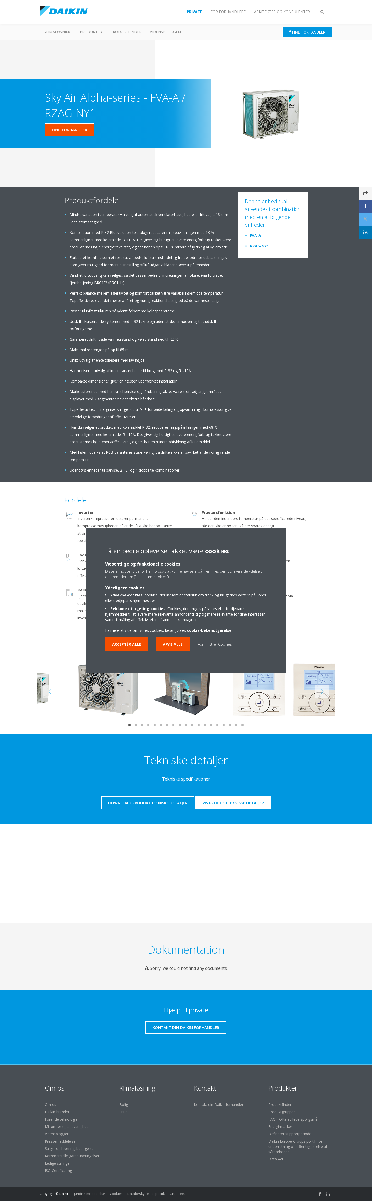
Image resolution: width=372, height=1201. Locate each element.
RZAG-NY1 (259, 245)
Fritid (123, 1111)
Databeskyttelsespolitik (146, 1193)
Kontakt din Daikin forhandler (218, 1104)
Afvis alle (173, 643)
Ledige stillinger (58, 1163)
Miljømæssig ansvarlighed (67, 1126)
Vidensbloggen (165, 31)
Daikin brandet (57, 1111)
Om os (50, 1104)
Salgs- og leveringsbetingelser (70, 1148)
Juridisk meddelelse (89, 1193)
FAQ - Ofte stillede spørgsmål (293, 1119)
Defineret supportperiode (289, 1133)
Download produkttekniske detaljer (147, 802)
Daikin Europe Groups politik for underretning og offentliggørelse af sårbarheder (297, 1146)
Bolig (123, 1104)
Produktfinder (126, 31)
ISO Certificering (58, 1170)
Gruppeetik (179, 1193)
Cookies (116, 1193)
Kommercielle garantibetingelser (72, 1155)
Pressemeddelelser (61, 1141)
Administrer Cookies (215, 643)
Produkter (91, 31)
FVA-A (255, 235)
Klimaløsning (57, 31)
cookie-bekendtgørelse (209, 630)
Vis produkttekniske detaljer (233, 802)
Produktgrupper (281, 1111)
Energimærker (280, 1126)
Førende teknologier (62, 1119)
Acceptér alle (126, 643)
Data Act (275, 1158)
